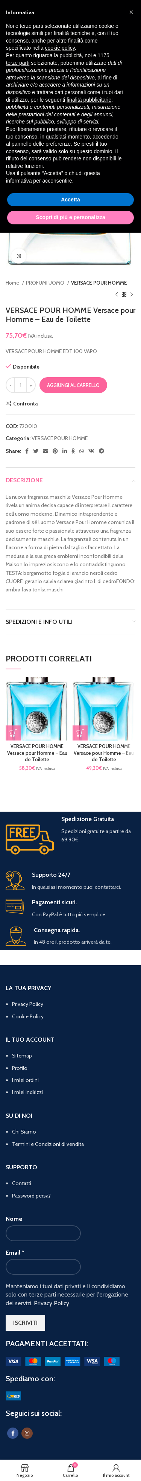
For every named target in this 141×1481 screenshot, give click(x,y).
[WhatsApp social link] (81, 451)
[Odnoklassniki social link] (73, 451)
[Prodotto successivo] (131, 294)
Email (15, 1252)
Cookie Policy (28, 1016)
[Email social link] (45, 451)
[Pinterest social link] (55, 451)
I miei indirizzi (27, 1092)
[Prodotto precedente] (116, 294)
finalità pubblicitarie (89, 100)
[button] (13, 732)
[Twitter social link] (36, 451)
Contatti (21, 1183)
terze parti (17, 63)
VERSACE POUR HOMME (99, 283)
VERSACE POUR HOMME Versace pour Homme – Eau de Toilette (37, 753)
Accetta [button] (70, 200)
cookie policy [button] (60, 48)
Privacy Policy (27, 1004)
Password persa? (31, 1195)
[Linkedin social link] (64, 451)
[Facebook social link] (27, 451)
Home (13, 283)
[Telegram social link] (101, 451)
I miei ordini (25, 1080)
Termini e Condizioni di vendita (48, 1144)
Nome (14, 1218)
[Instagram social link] (27, 1433)
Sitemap (22, 1055)
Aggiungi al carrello (73, 385)
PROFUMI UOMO (45, 283)
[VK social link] (91, 451)
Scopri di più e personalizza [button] (70, 217)
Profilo (19, 1068)
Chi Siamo (24, 1131)
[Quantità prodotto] (20, 385)
